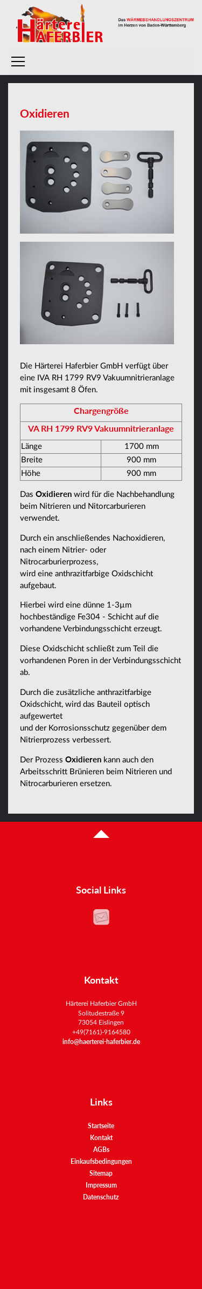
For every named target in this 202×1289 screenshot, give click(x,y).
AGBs (101, 1149)
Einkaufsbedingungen (101, 1161)
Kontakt (101, 1138)
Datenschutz (101, 1197)
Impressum (101, 1185)
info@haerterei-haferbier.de (101, 1041)
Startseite (101, 1126)
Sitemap (101, 1173)
